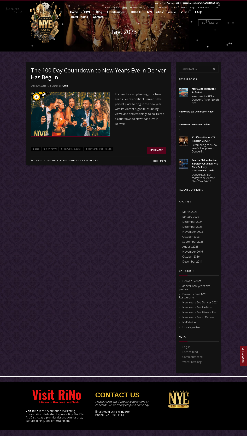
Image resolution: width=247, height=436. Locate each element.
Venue (174, 7)
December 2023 (192, 227)
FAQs (192, 7)
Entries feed (190, 352)
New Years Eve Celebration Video (196, 111)
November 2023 (192, 232)
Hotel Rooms (203, 7)
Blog (125, 7)
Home (107, 7)
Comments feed (192, 357)
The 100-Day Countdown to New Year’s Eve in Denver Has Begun (98, 74)
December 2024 (192, 222)
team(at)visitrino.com (116, 412)
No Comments (159, 161)
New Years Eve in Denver (99, 149)
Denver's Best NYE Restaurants (192, 295)
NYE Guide (93, 161)
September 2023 (192, 242)
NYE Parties (163, 7)
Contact (216, 7)
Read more (156, 150)
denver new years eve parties (74, 161)
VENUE (184, 7)
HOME (116, 7)
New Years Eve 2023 (72, 149)
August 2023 (190, 246)
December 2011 (192, 261)
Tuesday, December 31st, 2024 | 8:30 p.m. (200, 3)
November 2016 (192, 251)
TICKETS (150, 7)
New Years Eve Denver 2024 (200, 302)
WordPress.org (192, 362)
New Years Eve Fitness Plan (199, 312)
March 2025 (189, 212)
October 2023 (191, 237)
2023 (37, 149)
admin (65, 86)
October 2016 (191, 256)
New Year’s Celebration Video (194, 124)
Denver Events (53, 161)
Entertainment (136, 7)
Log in (186, 347)
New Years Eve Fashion (197, 307)
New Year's (51, 149)
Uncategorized (191, 327)
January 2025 (190, 217)
